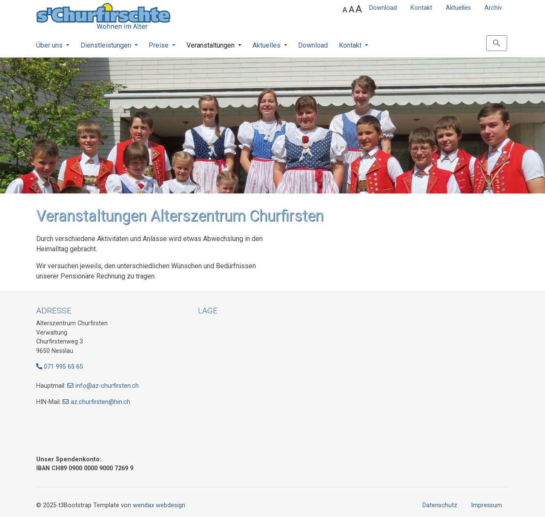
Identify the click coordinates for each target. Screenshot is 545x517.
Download (383, 7)
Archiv (493, 7)
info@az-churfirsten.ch (107, 385)
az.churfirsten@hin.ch (100, 402)
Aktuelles (458, 7)
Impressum (486, 505)
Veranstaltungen (211, 45)
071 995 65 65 (59, 366)
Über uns (50, 45)
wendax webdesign (159, 505)
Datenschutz (439, 505)
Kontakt (421, 7)
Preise (159, 45)
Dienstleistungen (106, 45)
